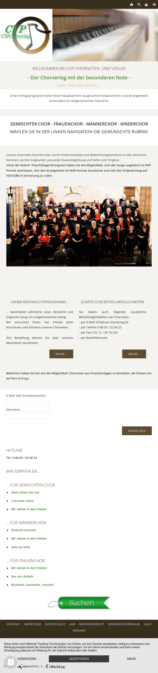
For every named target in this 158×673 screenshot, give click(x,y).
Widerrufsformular (124, 624)
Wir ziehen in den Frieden (29, 509)
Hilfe (147, 624)
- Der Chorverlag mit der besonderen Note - (79, 77)
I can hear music (22, 501)
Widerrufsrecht (91, 624)
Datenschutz (55, 624)
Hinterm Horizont (23, 530)
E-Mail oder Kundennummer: (26, 395)
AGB (72, 624)
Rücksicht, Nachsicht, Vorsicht (32, 585)
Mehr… (61, 354)
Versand (79, 630)
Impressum (32, 624)
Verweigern (26, 659)
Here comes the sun (25, 492)
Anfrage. (24, 378)
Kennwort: (13, 409)
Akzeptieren (79, 659)
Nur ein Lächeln (22, 576)
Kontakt (13, 624)
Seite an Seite (20, 547)
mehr (131, 659)
